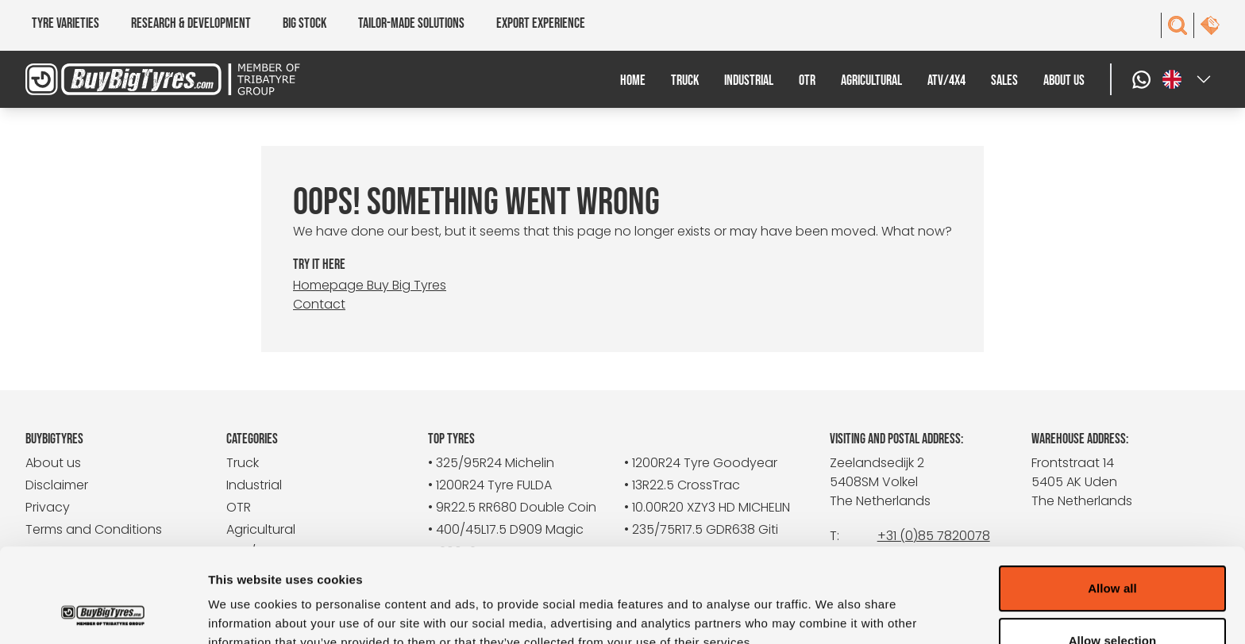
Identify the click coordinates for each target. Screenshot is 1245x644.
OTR (807, 80)
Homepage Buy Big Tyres (369, 285)
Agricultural (871, 80)
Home (633, 80)
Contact (319, 304)
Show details (833, 612)
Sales (1004, 80)
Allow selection (1113, 552)
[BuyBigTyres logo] (174, 79)
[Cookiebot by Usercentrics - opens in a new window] (102, 613)
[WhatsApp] (1143, 79)
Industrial (748, 80)
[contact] (1210, 25)
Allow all (1112, 500)
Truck (685, 80)
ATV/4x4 (946, 80)
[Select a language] (1188, 79)
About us (1064, 80)
